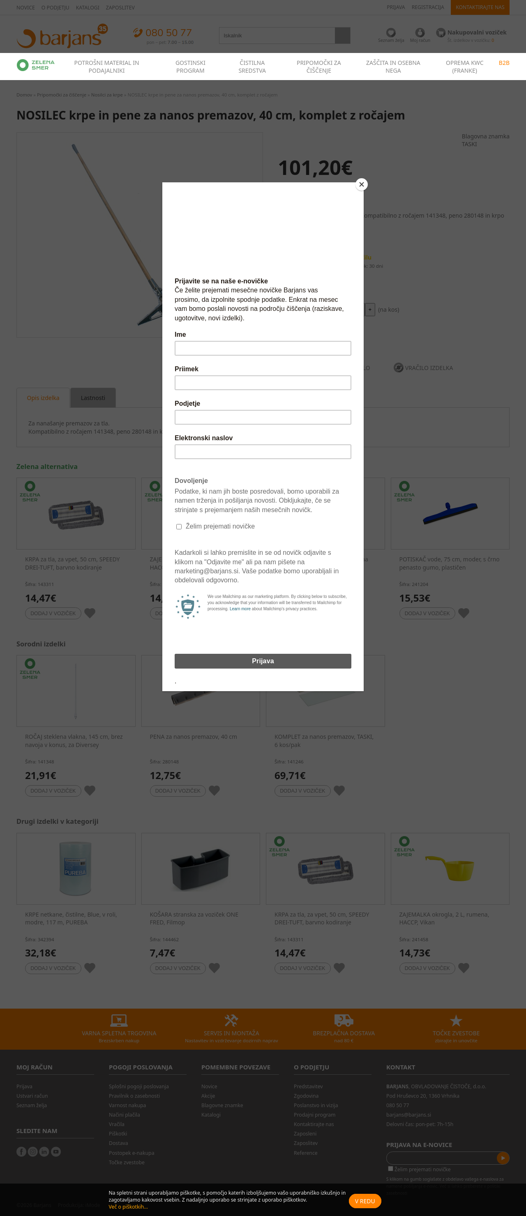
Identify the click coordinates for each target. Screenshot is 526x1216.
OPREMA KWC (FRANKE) (465, 66)
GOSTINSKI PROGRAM (190, 66)
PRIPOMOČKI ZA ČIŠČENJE (319, 66)
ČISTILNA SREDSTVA (252, 66)
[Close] (361, 184)
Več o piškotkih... (128, 1206)
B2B (504, 63)
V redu (365, 1201)
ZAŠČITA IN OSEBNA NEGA (393, 66)
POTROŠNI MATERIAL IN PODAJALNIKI (106, 66)
